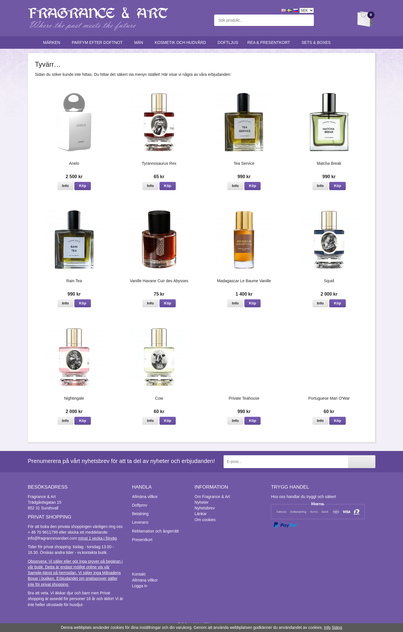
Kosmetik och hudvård (181, 42)
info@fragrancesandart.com (52, 538)
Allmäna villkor (145, 496)
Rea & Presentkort (269, 42)
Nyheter (201, 502)
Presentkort (142, 539)
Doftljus (228, 42)
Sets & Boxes (317, 42)
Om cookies (205, 519)
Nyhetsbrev (205, 508)
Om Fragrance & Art (212, 496)
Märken (53, 42)
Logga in (140, 586)
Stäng (337, 627)
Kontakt (139, 574)
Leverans (140, 522)
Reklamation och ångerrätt (155, 531)
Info (65, 186)
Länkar (201, 513)
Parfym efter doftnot (98, 42)
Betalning (140, 513)
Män (140, 42)
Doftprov (139, 505)
